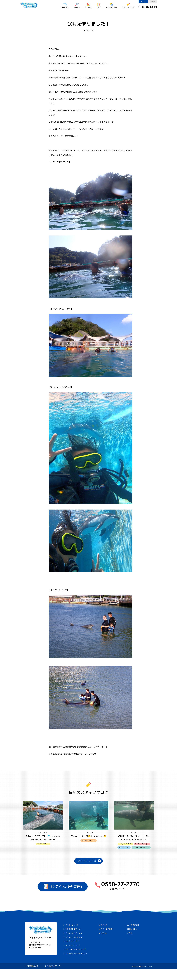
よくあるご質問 (112, 6)
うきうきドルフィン (72, 929)
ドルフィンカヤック (72, 945)
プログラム (65, 6)
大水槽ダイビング (72, 941)
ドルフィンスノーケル (73, 933)
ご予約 (98, 6)
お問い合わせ (132, 929)
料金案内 (77, 6)
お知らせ (104, 933)
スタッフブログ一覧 (87, 861)
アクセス (88, 6)
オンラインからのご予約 (62, 886)
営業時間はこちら (117, 889)
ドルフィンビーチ (72, 925)
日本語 (143, 2)
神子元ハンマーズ (53, 966)
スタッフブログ (128, 6)
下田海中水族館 (32, 966)
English (152, 2)
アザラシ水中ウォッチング (75, 949)
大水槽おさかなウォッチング (76, 953)
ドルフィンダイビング (73, 937)
